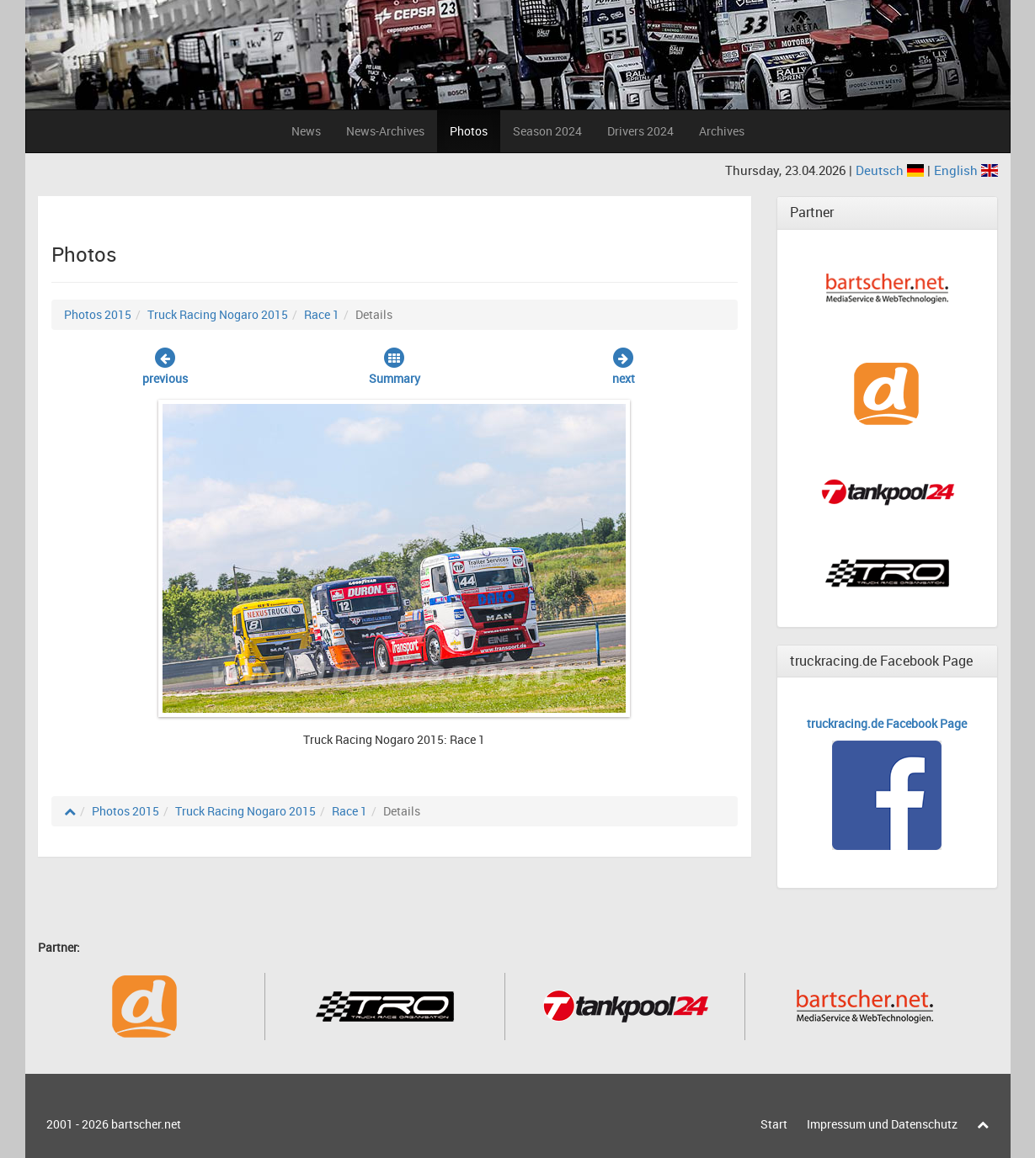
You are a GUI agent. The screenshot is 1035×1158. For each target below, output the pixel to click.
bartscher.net (146, 1124)
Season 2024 (547, 131)
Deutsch (891, 170)
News (306, 131)
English (966, 170)
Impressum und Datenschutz (882, 1124)
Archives (721, 131)
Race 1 (321, 314)
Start (773, 1124)
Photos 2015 (97, 314)
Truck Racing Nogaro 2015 (217, 314)
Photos (469, 131)
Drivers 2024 (640, 131)
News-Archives (385, 131)
